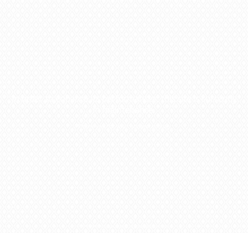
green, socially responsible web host (135, 225)
